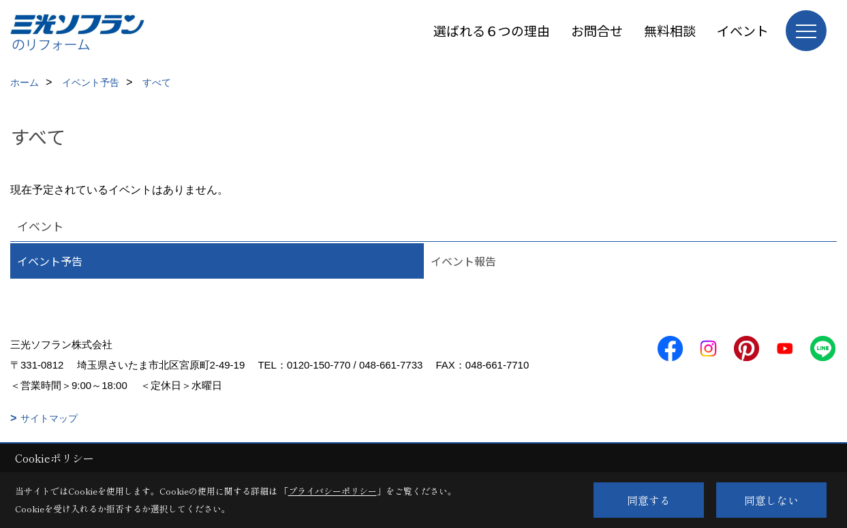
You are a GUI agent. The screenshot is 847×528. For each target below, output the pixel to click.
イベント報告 (463, 261)
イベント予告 (49, 261)
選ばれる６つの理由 (491, 30)
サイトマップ (49, 418)
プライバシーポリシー (332, 490)
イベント (743, 30)
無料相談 (670, 30)
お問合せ (597, 30)
